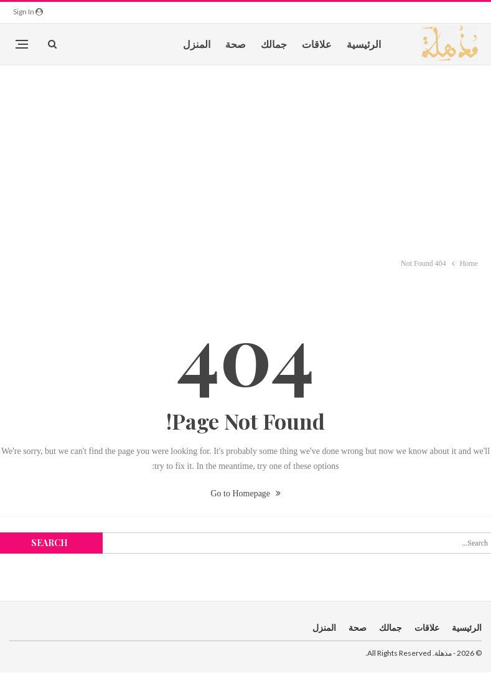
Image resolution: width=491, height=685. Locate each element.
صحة (235, 43)
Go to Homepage (245, 493)
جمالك (274, 43)
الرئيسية (364, 43)
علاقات (317, 43)
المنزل (196, 43)
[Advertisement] (246, 159)
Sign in (28, 11)
